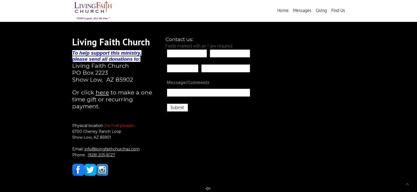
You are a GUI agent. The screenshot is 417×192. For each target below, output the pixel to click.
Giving (321, 10)
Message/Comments (188, 82)
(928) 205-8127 (101, 155)
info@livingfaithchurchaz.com (112, 149)
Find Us (338, 10)
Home (283, 10)
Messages (302, 10)
